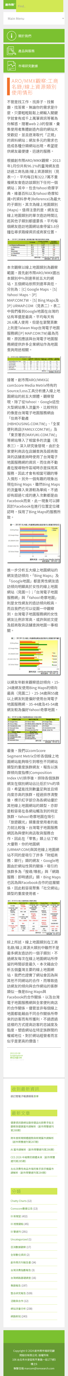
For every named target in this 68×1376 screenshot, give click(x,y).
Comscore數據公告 (22, 1208)
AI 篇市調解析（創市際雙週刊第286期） (33, 1149)
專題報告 (16, 1285)
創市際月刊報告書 (21, 1262)
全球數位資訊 (18, 1255)
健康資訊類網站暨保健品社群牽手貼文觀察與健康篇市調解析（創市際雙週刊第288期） (32, 1126)
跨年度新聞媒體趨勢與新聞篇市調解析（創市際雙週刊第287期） (32, 1140)
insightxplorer (16, 1055)
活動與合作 (17, 1301)
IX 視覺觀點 (17, 1224)
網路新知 (16, 1316)
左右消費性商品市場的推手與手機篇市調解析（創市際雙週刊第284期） (32, 1170)
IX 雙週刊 (16, 1231)
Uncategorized (19, 1239)
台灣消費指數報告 (21, 1270)
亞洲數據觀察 (18, 1247)
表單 (36, 1096)
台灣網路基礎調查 (21, 1278)
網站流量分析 (16, 1057)
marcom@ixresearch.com (39, 1368)
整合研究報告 (18, 1293)
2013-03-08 (15, 1053)
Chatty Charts (19, 1201)
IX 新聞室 (16, 1216)
